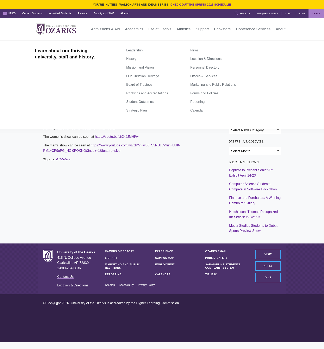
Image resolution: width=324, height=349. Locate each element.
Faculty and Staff (104, 13)
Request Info (267, 13)
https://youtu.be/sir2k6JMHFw (117, 136)
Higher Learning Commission (157, 303)
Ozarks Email (215, 251)
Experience (164, 251)
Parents (82, 13)
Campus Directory (119, 251)
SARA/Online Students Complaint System (223, 266)
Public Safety (216, 257)
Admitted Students (60, 13)
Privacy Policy (146, 285)
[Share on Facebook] (234, 106)
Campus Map (164, 257)
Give (302, 13)
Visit (288, 13)
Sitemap (110, 285)
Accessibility (126, 285)
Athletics (63, 159)
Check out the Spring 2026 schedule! (200, 4)
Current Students (32, 13)
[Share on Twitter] (246, 106)
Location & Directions (72, 285)
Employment (165, 264)
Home (47, 45)
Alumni (124, 13)
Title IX (211, 274)
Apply (316, 13)
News (59, 45)
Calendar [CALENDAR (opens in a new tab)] (163, 274)
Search (243, 13)
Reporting (113, 274)
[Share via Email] (258, 106)
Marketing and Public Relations (122, 266)
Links (9, 13)
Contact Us (65, 276)
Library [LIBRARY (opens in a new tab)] (111, 257)
